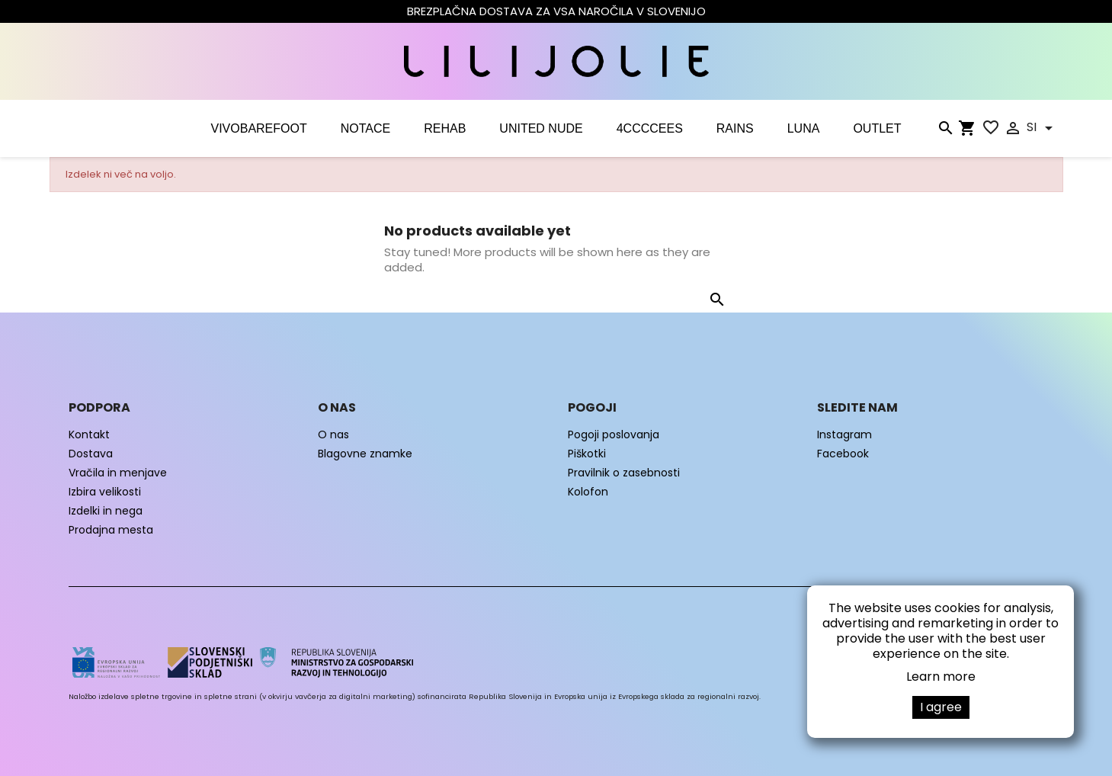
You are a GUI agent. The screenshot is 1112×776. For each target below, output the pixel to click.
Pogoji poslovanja (613, 434)
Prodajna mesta (111, 529)
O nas (333, 434)
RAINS (735, 128)
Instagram (844, 434)
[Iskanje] (945, 131)
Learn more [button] (941, 676)
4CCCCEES (650, 128)
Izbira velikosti (105, 491)
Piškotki (587, 453)
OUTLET (877, 128)
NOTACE (365, 128)
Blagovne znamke (365, 453)
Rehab (445, 128)
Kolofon (588, 491)
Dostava (91, 453)
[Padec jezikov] (1042, 128)
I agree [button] (941, 707)
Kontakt (89, 434)
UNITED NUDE (540, 128)
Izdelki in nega (106, 510)
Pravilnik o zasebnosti (624, 472)
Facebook (843, 453)
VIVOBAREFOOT (258, 128)
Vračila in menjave (118, 472)
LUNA (803, 128)
